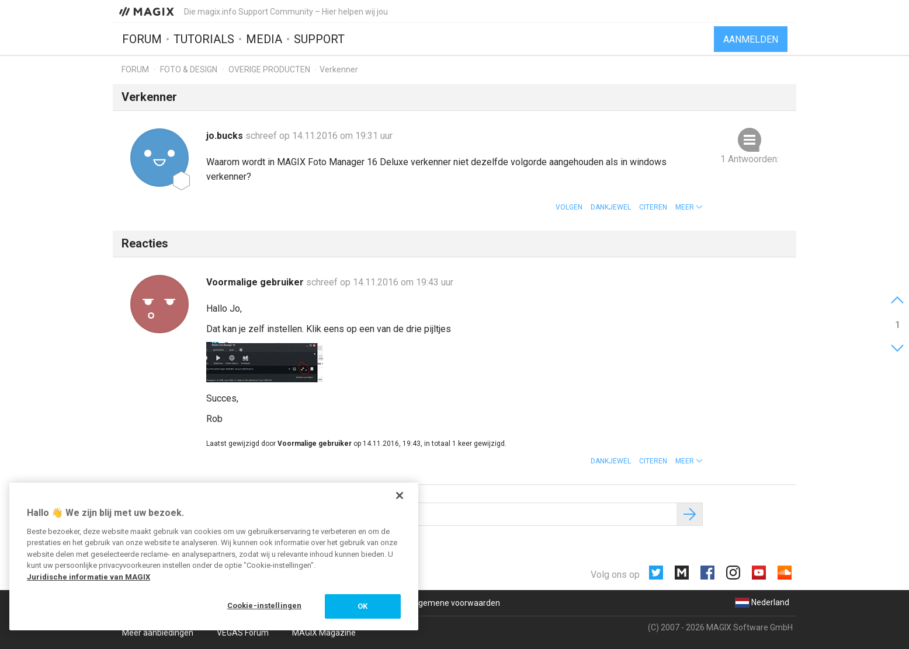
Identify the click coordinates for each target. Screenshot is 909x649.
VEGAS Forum (243, 632)
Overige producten (269, 69)
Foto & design (188, 69)
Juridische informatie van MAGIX (88, 577)
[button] (689, 207)
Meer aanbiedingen (157, 632)
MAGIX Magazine (324, 632)
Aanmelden (750, 39)
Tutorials (204, 39)
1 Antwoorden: (749, 159)
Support (319, 39)
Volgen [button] (569, 207)
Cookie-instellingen (264, 605)
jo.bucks (225, 135)
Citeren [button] (653, 207)
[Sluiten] (399, 495)
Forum (142, 39)
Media (264, 39)
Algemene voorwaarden (455, 603)
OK (362, 606)
